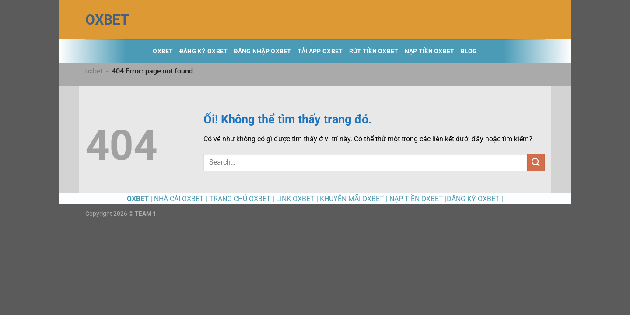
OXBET (107, 20)
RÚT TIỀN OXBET (374, 51)
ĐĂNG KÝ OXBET (203, 51)
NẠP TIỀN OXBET (430, 51)
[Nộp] (536, 162)
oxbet (93, 71)
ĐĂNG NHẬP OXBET (262, 51)
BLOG (469, 51)
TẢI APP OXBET (320, 51)
